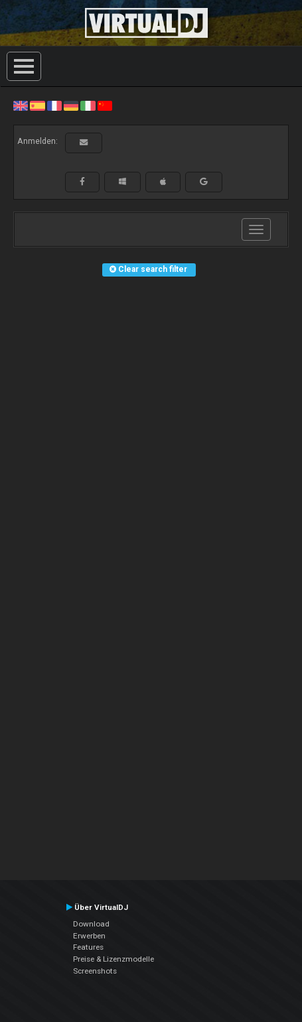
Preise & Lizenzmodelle (113, 959)
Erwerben (89, 935)
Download (91, 923)
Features (88, 947)
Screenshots (95, 971)
